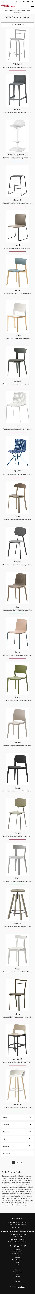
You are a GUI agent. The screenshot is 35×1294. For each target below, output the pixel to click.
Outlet (18, 1274)
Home (6, 10)
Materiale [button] (6, 1132)
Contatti (17, 1281)
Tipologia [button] (6, 1146)
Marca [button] (5, 1117)
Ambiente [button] (6, 1124)
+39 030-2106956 (18, 1240)
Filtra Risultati (17, 25)
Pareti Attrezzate (17, 1260)
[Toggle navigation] (32, 6)
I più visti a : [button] (6, 1153)
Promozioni (17, 1279)
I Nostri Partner (17, 1272)
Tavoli (17, 1262)
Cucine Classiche (17, 1253)
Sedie (23, 10)
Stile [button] (4, 1139)
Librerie (17, 1257)
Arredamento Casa (15, 10)
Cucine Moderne (18, 1251)
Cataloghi (17, 1276)
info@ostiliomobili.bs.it (20, 1242)
